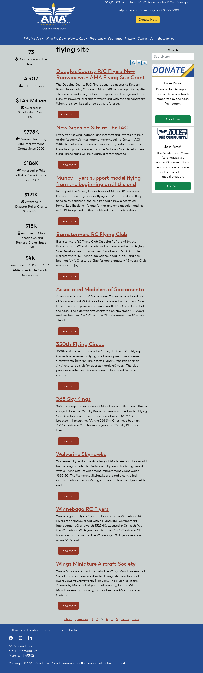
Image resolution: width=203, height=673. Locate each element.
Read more (69, 115)
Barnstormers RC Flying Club (91, 234)
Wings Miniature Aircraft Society (96, 564)
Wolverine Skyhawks (81, 454)
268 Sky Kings (73, 399)
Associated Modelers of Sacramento (100, 289)
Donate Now (148, 19)
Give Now (173, 119)
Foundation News (121, 38)
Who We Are (33, 38)
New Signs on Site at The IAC (92, 127)
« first (68, 619)
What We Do (56, 38)
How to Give (77, 38)
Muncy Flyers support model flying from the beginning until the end (98, 181)
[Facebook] (13, 638)
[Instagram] (22, 638)
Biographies (166, 38)
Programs (98, 38)
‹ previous (81, 619)
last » (135, 619)
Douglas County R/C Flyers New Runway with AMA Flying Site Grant (100, 74)
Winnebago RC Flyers (82, 509)
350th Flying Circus (80, 344)
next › (125, 619)
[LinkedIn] (31, 638)
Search (173, 50)
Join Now (173, 186)
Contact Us (145, 38)
